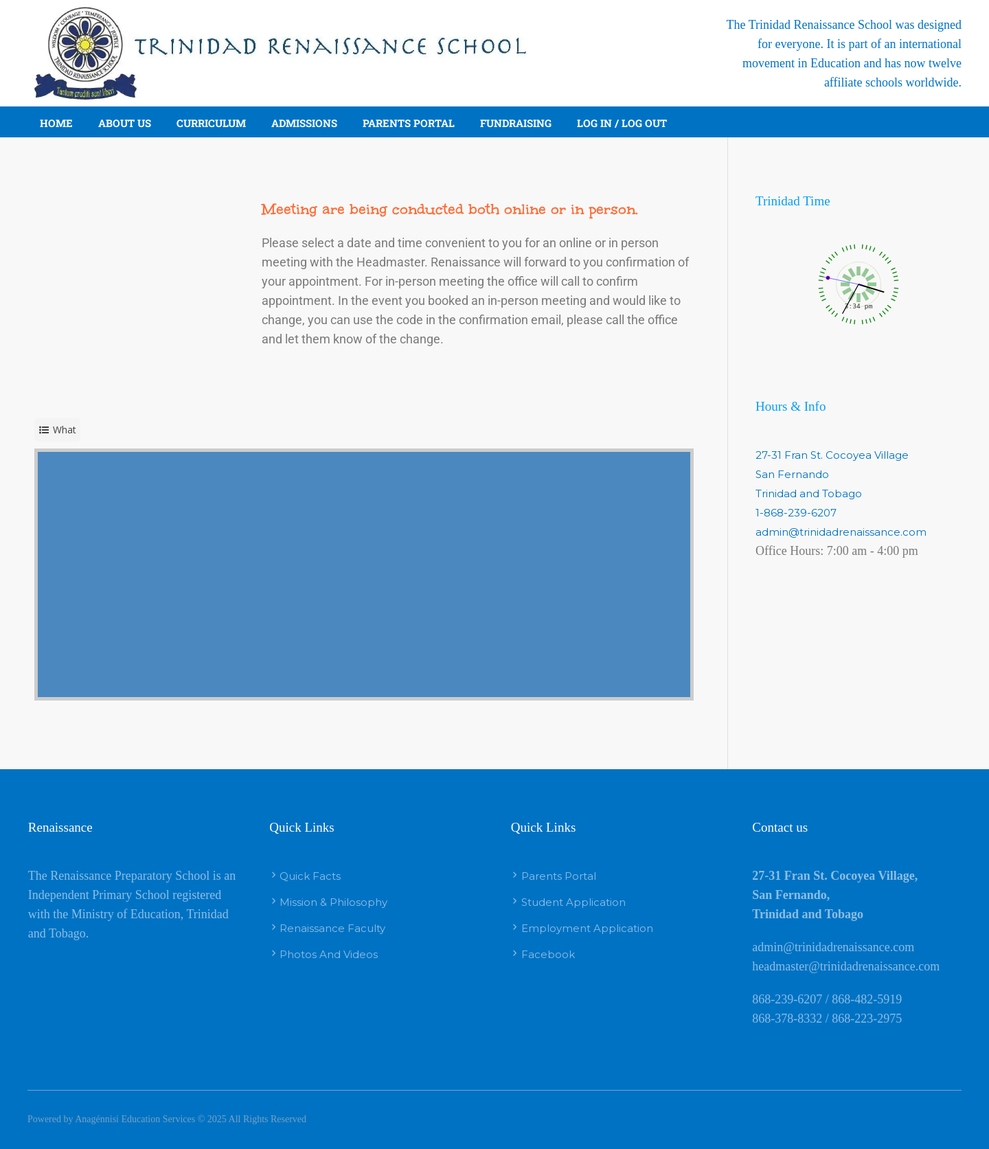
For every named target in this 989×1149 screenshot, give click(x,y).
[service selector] (57, 430)
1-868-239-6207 (796, 512)
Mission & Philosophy (333, 902)
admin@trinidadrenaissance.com (841, 531)
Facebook (548, 954)
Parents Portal (558, 876)
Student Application (573, 902)
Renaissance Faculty (332, 928)
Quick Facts (310, 876)
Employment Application (587, 928)
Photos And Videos (329, 954)
